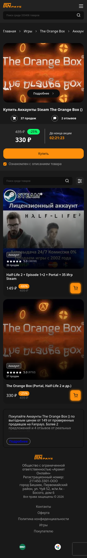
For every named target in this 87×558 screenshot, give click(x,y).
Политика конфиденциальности (43, 519)
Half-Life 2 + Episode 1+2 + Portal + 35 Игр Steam (39, 277)
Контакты (43, 506)
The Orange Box (52, 31)
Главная (9, 31)
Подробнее (18, 441)
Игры (28, 31)
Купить (43, 153)
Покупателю (43, 531)
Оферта (44, 512)
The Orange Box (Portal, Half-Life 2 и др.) (38, 386)
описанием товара (47, 164)
